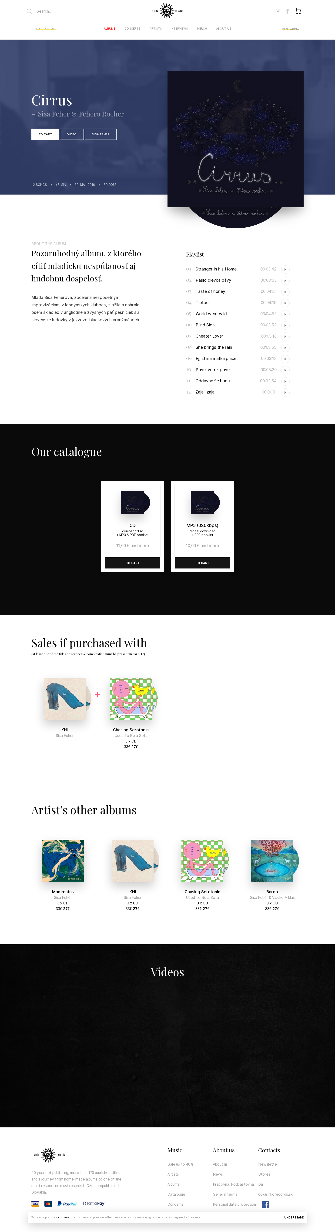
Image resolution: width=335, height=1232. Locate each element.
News (218, 1174)
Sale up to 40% (180, 1164)
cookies (63, 1217)
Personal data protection (234, 1204)
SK (277, 11)
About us (223, 28)
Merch (202, 28)
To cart (45, 134)
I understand (293, 1217)
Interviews (179, 28)
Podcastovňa (242, 1184)
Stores (264, 1174)
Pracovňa (221, 1184)
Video (72, 134)
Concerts (132, 28)
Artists (156, 28)
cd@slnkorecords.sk (275, 1194)
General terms (225, 1194)
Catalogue (176, 1194)
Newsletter (268, 1164)
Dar (261, 1184)
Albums (109, 28)
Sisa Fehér (100, 134)
